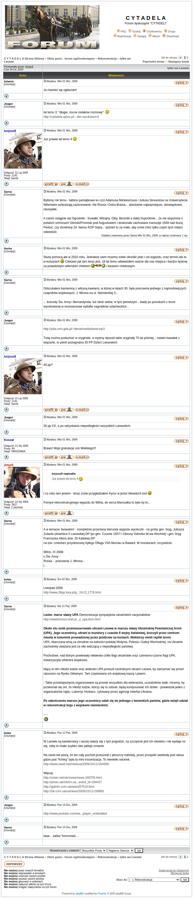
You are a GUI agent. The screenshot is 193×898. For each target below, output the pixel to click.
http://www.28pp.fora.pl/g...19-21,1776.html (72, 592)
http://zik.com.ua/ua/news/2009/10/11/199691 (73, 791)
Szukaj (134, 31)
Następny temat (178, 61)
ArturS (8, 465)
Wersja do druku (180, 873)
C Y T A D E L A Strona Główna (24, 58)
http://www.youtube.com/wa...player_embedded (75, 813)
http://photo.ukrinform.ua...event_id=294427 (72, 782)
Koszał (9, 440)
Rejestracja (122, 36)
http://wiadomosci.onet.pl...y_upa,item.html (72, 619)
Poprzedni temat (153, 61)
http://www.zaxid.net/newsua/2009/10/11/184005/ (76, 764)
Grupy (169, 31)
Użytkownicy (152, 31)
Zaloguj (139, 36)
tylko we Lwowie (178, 68)
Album (154, 36)
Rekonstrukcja (107, 58)
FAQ (121, 31)
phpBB (79, 893)
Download (170, 36)
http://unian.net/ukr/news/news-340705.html (72, 777)
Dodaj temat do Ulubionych (174, 870)
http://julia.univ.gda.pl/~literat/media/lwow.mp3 (74, 329)
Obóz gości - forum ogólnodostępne (71, 58)
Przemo (102, 893)
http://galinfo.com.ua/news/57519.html (68, 786)
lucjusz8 (10, 131)
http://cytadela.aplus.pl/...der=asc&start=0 (71, 117)
